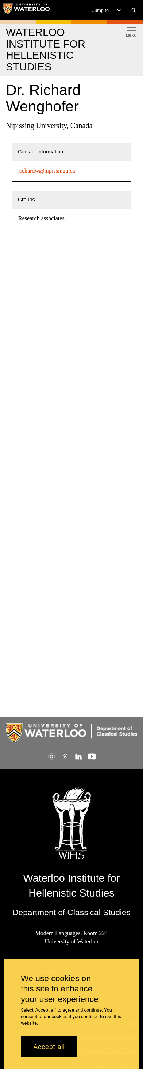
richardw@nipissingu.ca (46, 171)
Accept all (49, 1046)
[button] (106, 10)
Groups (26, 199)
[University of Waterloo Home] (26, 10)
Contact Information (40, 152)
